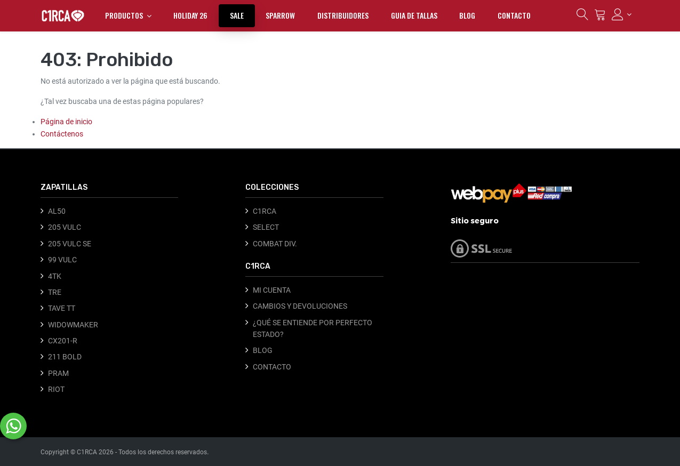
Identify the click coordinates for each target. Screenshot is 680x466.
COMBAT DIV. (275, 243)
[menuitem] (190, 15)
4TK (54, 276)
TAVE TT (61, 308)
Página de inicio (66, 121)
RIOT (56, 389)
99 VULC (62, 259)
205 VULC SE (69, 243)
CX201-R (62, 340)
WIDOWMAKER (73, 324)
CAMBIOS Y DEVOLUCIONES (300, 306)
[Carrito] (600, 17)
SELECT (266, 227)
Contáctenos (62, 134)
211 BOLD (65, 356)
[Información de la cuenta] (622, 14)
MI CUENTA (272, 290)
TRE (54, 292)
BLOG (263, 350)
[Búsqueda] (582, 17)
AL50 (57, 211)
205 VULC (64, 227)
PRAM (58, 373)
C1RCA (264, 211)
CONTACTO (272, 367)
